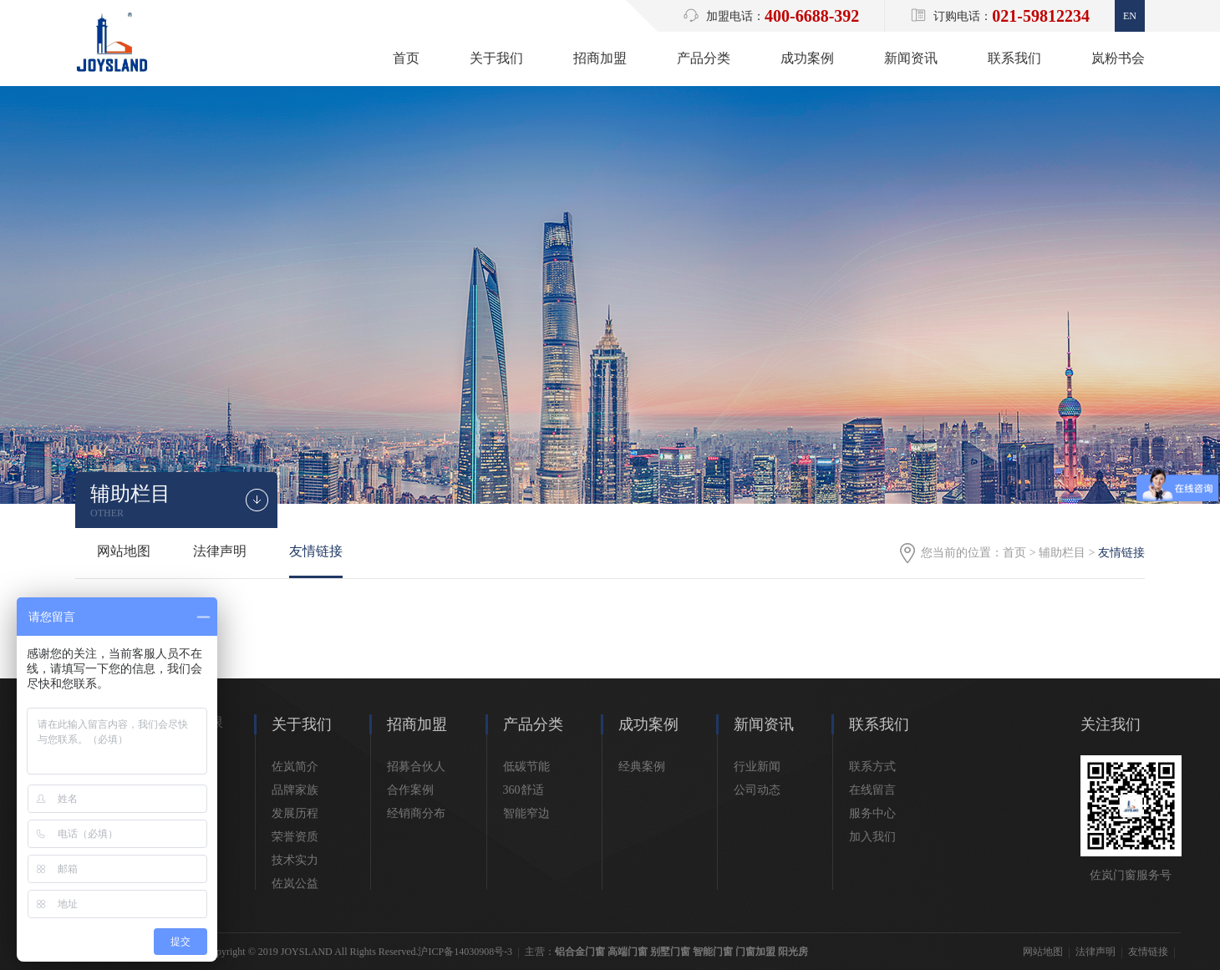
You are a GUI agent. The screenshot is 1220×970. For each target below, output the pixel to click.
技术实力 (295, 860)
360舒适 (523, 790)
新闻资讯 (911, 58)
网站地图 (123, 551)
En (1129, 16)
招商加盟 (600, 58)
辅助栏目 (1062, 552)
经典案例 (641, 766)
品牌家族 (295, 790)
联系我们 (1014, 58)
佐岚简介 (295, 766)
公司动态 (757, 790)
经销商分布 (416, 813)
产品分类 (703, 58)
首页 (406, 58)
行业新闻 (757, 766)
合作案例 (410, 790)
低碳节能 (526, 766)
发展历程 (295, 813)
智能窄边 (526, 813)
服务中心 (872, 813)
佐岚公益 (295, 883)
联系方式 (872, 766)
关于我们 (496, 58)
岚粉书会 (1118, 58)
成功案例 (807, 58)
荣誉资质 (295, 836)
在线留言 (872, 790)
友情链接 (316, 551)
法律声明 (220, 551)
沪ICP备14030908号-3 (465, 951)
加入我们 (872, 836)
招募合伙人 (416, 766)
